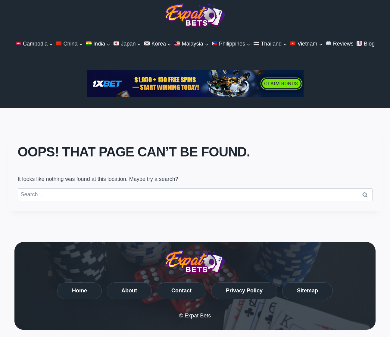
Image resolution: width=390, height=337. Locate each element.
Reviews (340, 44)
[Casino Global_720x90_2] (195, 83)
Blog (366, 44)
